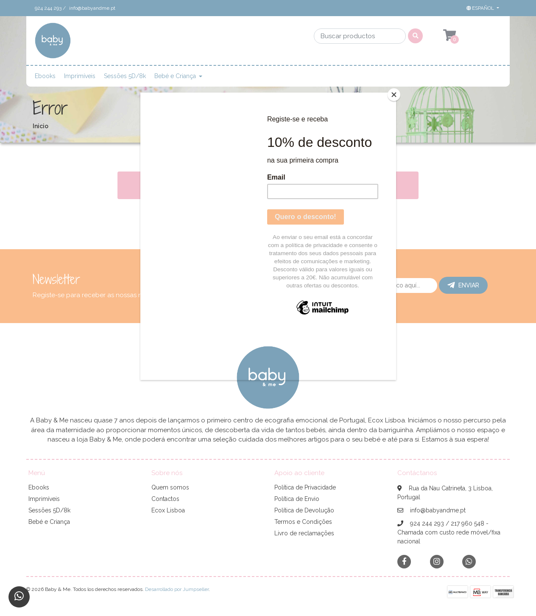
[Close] (394, 94)
